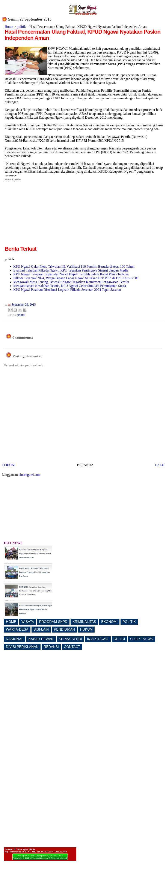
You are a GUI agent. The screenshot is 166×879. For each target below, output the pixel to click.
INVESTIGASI (98, 639)
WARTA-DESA (17, 629)
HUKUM (86, 629)
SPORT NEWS (141, 639)
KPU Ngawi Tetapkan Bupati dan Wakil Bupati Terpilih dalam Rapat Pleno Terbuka (71, 274)
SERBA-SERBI (70, 639)
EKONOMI (109, 622)
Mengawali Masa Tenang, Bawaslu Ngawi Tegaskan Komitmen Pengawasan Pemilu (71, 282)
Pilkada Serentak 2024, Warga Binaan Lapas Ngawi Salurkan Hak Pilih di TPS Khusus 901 (76, 278)
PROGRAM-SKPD (53, 622)
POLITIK (129, 622)
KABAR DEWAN (41, 639)
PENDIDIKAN (64, 629)
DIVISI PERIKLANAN (22, 647)
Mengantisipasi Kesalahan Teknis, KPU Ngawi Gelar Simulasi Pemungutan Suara (69, 286)
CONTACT (72, 647)
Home (9, 26)
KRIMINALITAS (84, 622)
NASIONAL (14, 639)
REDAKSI (51, 647)
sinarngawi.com (30, 474)
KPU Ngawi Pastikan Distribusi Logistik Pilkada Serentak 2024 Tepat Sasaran (67, 289)
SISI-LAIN (41, 629)
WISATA (27, 622)
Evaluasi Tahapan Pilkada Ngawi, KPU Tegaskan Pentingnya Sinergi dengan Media (70, 270)
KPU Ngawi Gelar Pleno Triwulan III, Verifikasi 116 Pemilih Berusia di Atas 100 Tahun (73, 266)
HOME (11, 622)
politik (21, 26)
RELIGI (119, 639)
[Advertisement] (41, 215)
